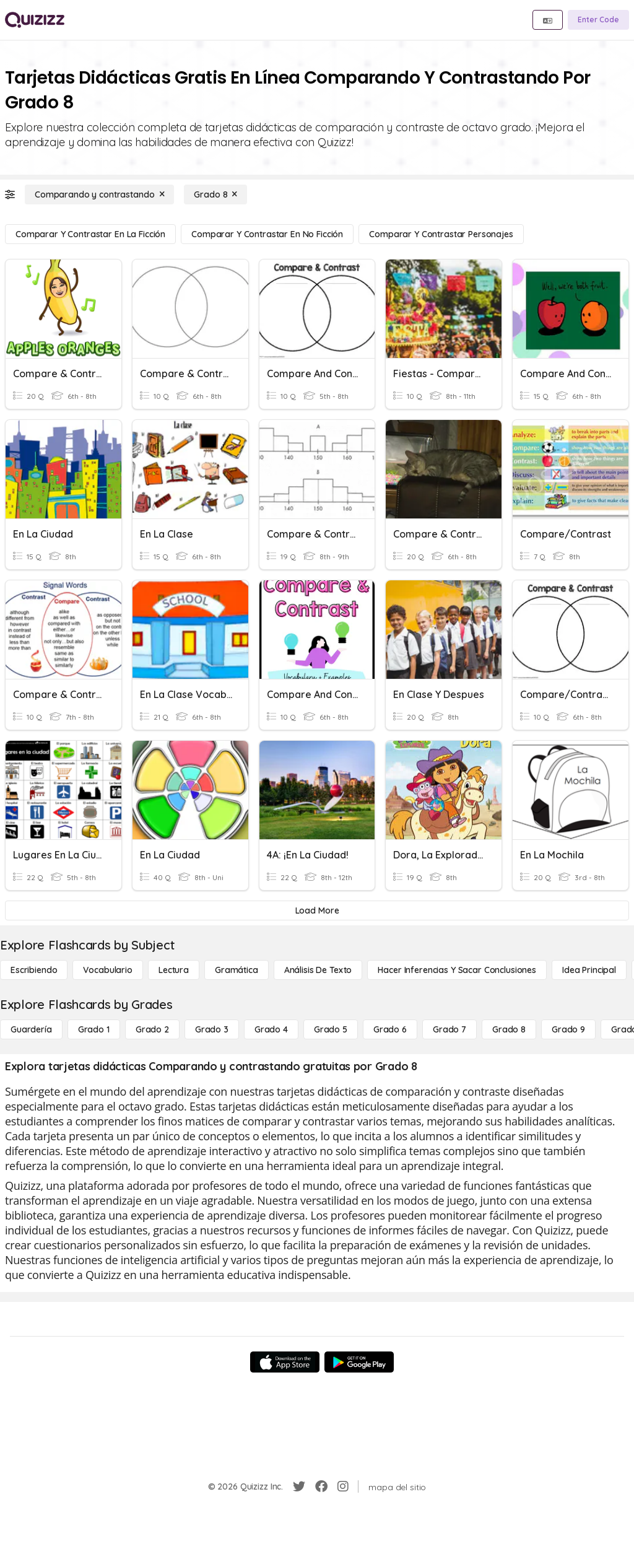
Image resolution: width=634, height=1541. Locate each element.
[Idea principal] (589, 970)
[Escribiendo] (33, 970)
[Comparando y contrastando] (99, 194)
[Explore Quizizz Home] (34, 20)
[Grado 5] (330, 1029)
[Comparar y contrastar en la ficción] (90, 234)
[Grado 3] (212, 1029)
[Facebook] (321, 1486)
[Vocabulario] (107, 970)
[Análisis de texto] (318, 970)
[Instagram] (343, 1486)
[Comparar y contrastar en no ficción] (267, 234)
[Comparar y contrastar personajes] (441, 234)
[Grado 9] (568, 1029)
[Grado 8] (215, 194)
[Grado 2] (152, 1029)
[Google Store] (359, 1362)
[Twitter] (299, 1486)
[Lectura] (173, 970)
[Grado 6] (390, 1029)
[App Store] (284, 1362)
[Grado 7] (449, 1029)
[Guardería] (31, 1029)
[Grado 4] (271, 1029)
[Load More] (317, 910)
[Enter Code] (598, 20)
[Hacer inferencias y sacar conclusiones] (457, 970)
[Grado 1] (93, 1029)
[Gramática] (236, 970)
